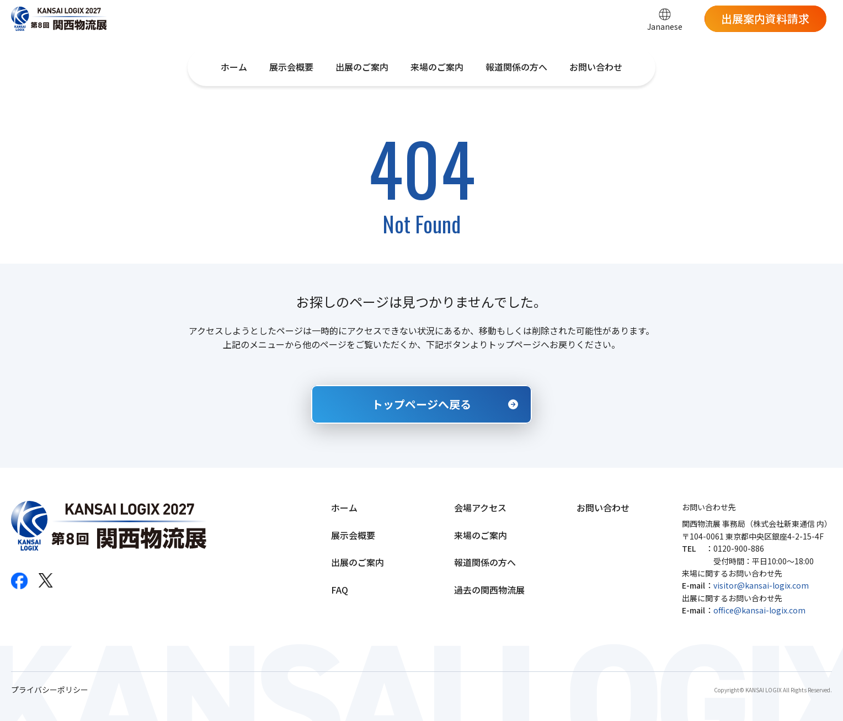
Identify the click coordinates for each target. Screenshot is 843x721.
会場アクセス (480, 507)
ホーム (234, 66)
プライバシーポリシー (49, 690)
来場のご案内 (436, 66)
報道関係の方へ (516, 66)
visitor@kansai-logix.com (761, 585)
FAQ (339, 589)
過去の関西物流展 (489, 589)
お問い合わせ (595, 66)
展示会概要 (291, 66)
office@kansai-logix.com (759, 610)
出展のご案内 (361, 66)
